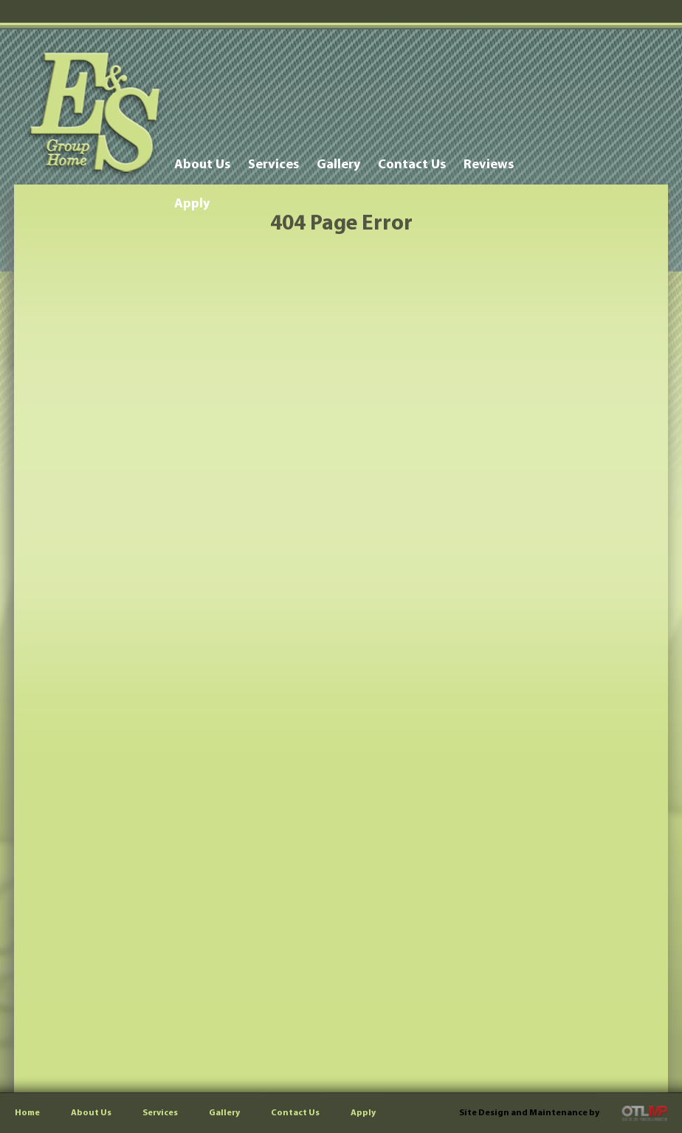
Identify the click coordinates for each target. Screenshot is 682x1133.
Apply (192, 204)
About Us (202, 165)
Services (273, 165)
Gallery (338, 165)
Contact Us (412, 165)
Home (27, 1113)
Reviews (489, 165)
